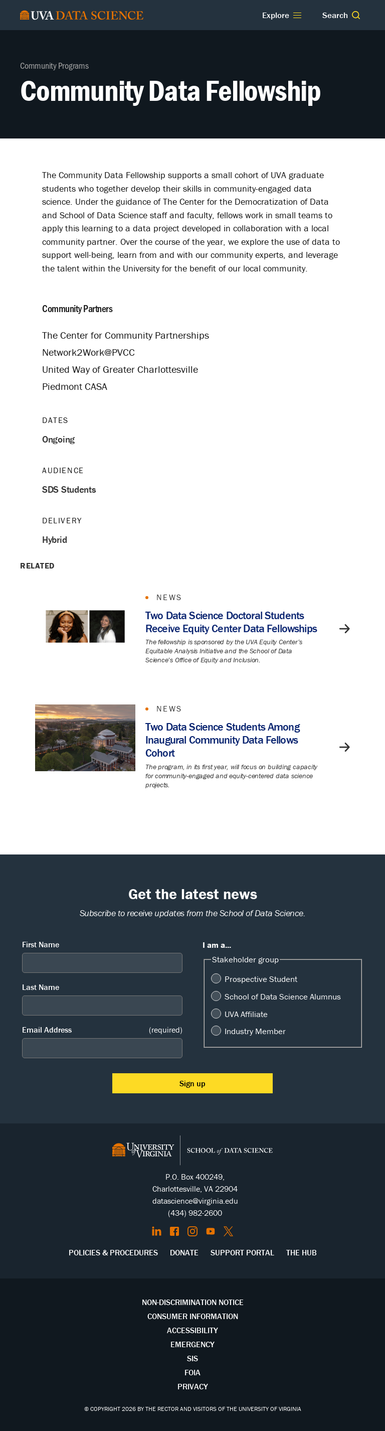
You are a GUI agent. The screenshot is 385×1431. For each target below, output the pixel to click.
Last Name (40, 987)
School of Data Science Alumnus (283, 996)
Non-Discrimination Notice (193, 1302)
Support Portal (242, 1252)
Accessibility (192, 1330)
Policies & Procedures (113, 1252)
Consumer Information (192, 1316)
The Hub (301, 1252)
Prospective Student (261, 978)
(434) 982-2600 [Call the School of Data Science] (195, 1213)
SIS (192, 1358)
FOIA (192, 1372)
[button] (356, 15)
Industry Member (255, 1031)
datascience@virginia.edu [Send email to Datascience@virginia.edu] (195, 1201)
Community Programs (54, 65)
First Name (40, 944)
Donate (184, 1252)
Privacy (192, 1386)
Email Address (102, 1030)
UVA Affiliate (246, 1014)
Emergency (192, 1344)
